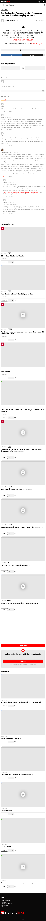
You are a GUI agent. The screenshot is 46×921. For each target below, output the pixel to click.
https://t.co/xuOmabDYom (23, 40)
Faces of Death (5, 372)
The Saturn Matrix (6, 811)
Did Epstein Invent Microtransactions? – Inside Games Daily (19, 603)
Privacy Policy (5, 905)
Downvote (35, 68)
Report (23, 50)
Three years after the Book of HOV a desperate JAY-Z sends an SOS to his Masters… (22, 410)
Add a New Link (6, 900)
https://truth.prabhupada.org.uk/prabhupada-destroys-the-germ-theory (21, 192)
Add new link (43, 1)
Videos (9, 600)
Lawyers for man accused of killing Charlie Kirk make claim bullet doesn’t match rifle (21, 450)
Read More (4, 262)
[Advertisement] (23, 631)
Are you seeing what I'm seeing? (11, 738)
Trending (2, 228)
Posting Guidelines (7, 903)
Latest (3, 5)
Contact (4, 902)
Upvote (10, 68)
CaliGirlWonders (13, 184)
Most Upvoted (10, 5)
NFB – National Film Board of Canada (12, 256)
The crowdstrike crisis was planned (18, 883)
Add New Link (23, 645)
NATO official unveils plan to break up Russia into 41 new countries (21, 702)
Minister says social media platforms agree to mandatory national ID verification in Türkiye (22, 333)
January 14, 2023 (37, 44)
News (10, 329)
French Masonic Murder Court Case (16, 489)
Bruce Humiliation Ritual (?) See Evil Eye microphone (17, 294)
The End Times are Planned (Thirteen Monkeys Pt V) (17, 774)
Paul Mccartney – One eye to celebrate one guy (15, 565)
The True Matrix (6, 847)
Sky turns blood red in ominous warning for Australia (22, 527)
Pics (9, 253)
